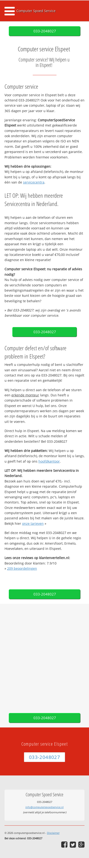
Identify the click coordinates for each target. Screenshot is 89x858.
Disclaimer (53, 833)
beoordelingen (22, 568)
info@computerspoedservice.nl (44, 807)
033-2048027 (44, 31)
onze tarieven (33, 523)
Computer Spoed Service (36, 11)
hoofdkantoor (49, 461)
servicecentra (33, 182)
